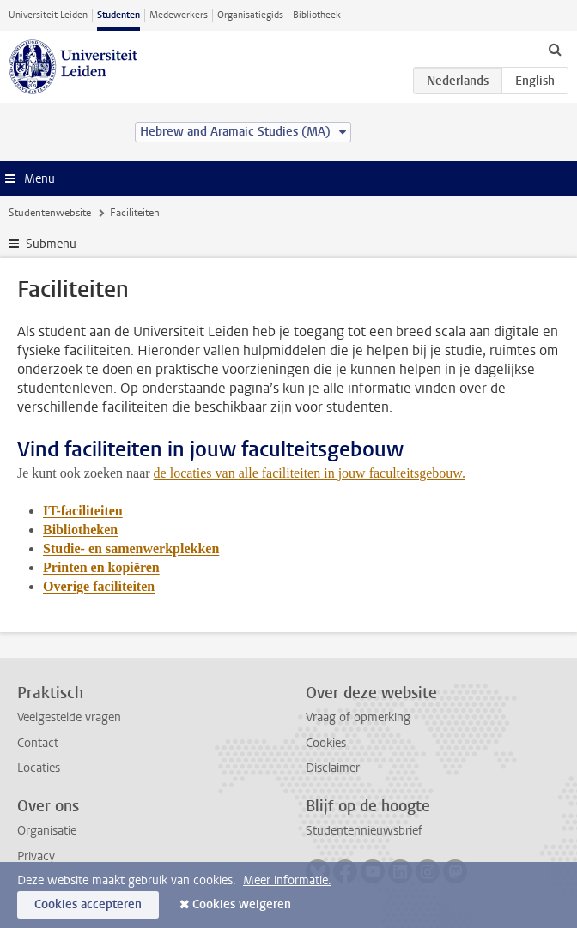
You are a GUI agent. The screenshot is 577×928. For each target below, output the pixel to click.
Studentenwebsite (50, 213)
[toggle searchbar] (554, 49)
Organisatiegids (250, 15)
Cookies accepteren (88, 904)
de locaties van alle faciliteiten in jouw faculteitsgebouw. (309, 473)
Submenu (51, 244)
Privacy (36, 856)
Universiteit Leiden (48, 15)
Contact (37, 743)
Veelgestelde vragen (69, 717)
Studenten (118, 15)
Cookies (326, 743)
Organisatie (46, 831)
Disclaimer (333, 768)
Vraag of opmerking (358, 717)
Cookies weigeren (241, 904)
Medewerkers (178, 15)
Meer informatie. (287, 880)
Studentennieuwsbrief (364, 831)
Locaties (38, 768)
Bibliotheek (317, 15)
